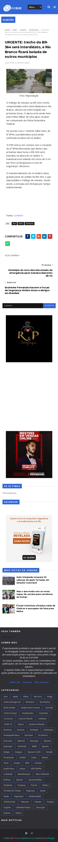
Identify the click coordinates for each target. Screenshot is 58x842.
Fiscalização (9, 757)
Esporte (45, 746)
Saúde (6, 796)
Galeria (45, 757)
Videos (18, 813)
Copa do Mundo (25, 718)
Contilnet (18, 215)
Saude (42, 790)
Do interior (43, 735)
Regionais (30, 790)
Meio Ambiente (42, 774)
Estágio (7, 752)
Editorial (21, 741)
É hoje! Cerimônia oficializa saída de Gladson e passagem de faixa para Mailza (35, 608)
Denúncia (8, 729)
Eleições (47, 741)
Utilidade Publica (23, 807)
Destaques (34, 30)
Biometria (30, 702)
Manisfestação (24, 774)
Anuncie (27, 682)
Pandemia (8, 785)
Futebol (22, 757)
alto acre (38, 696)
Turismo (50, 801)
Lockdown (8, 774)
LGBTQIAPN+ (36, 768)
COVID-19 (8, 724)
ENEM (34, 746)
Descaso (21, 729)
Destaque (34, 729)
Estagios (18, 752)
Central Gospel (10, 713)
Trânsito (37, 801)
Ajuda (15, 696)
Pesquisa (22, 785)
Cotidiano (42, 718)
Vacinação (40, 807)
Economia (8, 741)
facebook (49, 305)
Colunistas (43, 713)
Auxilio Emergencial (12, 702)
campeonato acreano (30, 707)
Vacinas (7, 813)
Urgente (7, 807)
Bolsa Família (9, 707)
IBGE (27, 763)
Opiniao (19, 779)
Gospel (17, 763)
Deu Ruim (29, 735)
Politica (45, 785)
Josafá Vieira (9, 768)
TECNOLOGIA (9, 801)
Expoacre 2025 (34, 752)
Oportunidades (35, 779)
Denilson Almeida (36, 724)
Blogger (51, 838)
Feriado (49, 752)
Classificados (28, 713)
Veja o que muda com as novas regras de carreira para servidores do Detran (34, 594)
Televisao (25, 801)
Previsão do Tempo (12, 790)
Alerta (23, 30)
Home (7, 30)
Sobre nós (14, 682)
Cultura (20, 724)
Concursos (8, 718)
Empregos (8, 746)
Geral (6, 763)
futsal (33, 757)
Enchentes (22, 746)
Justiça (22, 768)
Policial (34, 785)
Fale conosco (41, 682)
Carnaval (49, 707)
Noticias (7, 779)
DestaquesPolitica (11, 735)
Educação (34, 741)
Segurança (18, 796)
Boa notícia (45, 702)
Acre (15, 30)
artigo (49, 696)
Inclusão (38, 763)
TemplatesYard (26, 838)
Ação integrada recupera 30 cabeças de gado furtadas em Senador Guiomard (32, 580)
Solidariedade (35, 796)
